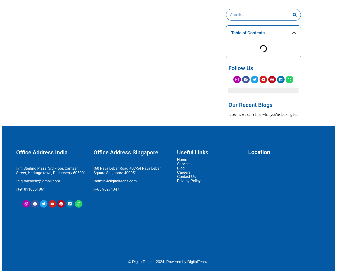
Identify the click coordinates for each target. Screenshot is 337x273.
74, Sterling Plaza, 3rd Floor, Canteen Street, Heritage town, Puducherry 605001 (51, 170)
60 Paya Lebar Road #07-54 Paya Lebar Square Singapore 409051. (127, 170)
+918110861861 (32, 189)
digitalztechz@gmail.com (39, 181)
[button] (294, 33)
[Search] (295, 14)
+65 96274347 (107, 189)
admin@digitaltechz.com (116, 181)
